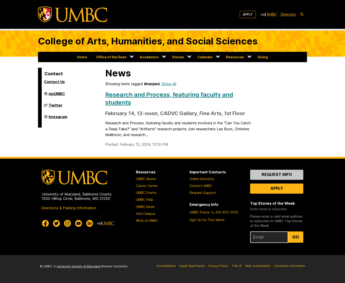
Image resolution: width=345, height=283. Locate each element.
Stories (178, 57)
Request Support (203, 193)
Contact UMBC (201, 186)
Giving (262, 57)
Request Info (277, 174)
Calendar (205, 57)
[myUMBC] (269, 14)
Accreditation (166, 266)
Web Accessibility (257, 266)
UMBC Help (144, 199)
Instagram (58, 118)
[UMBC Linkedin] (90, 223)
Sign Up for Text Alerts (207, 220)
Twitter (55, 107)
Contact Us (54, 81)
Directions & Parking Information (68, 208)
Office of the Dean (111, 57)
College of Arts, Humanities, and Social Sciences (147, 41)
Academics (149, 57)
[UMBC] (72, 14)
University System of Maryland (78, 266)
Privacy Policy (218, 266)
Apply (248, 14)
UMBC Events (146, 193)
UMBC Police (199, 212)
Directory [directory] (288, 14)
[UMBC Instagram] (67, 223)
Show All (169, 84)
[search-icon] (302, 14)
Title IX (237, 266)
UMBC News (145, 207)
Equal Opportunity (192, 266)
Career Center (147, 186)
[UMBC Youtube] (78, 223)
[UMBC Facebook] (45, 223)
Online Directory (202, 179)
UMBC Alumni (146, 179)
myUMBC (57, 95)
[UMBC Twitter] (56, 223)
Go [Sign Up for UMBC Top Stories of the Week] (295, 237)
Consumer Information (289, 266)
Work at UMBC (147, 220)
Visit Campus (145, 214)
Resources (235, 57)
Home (82, 57)
